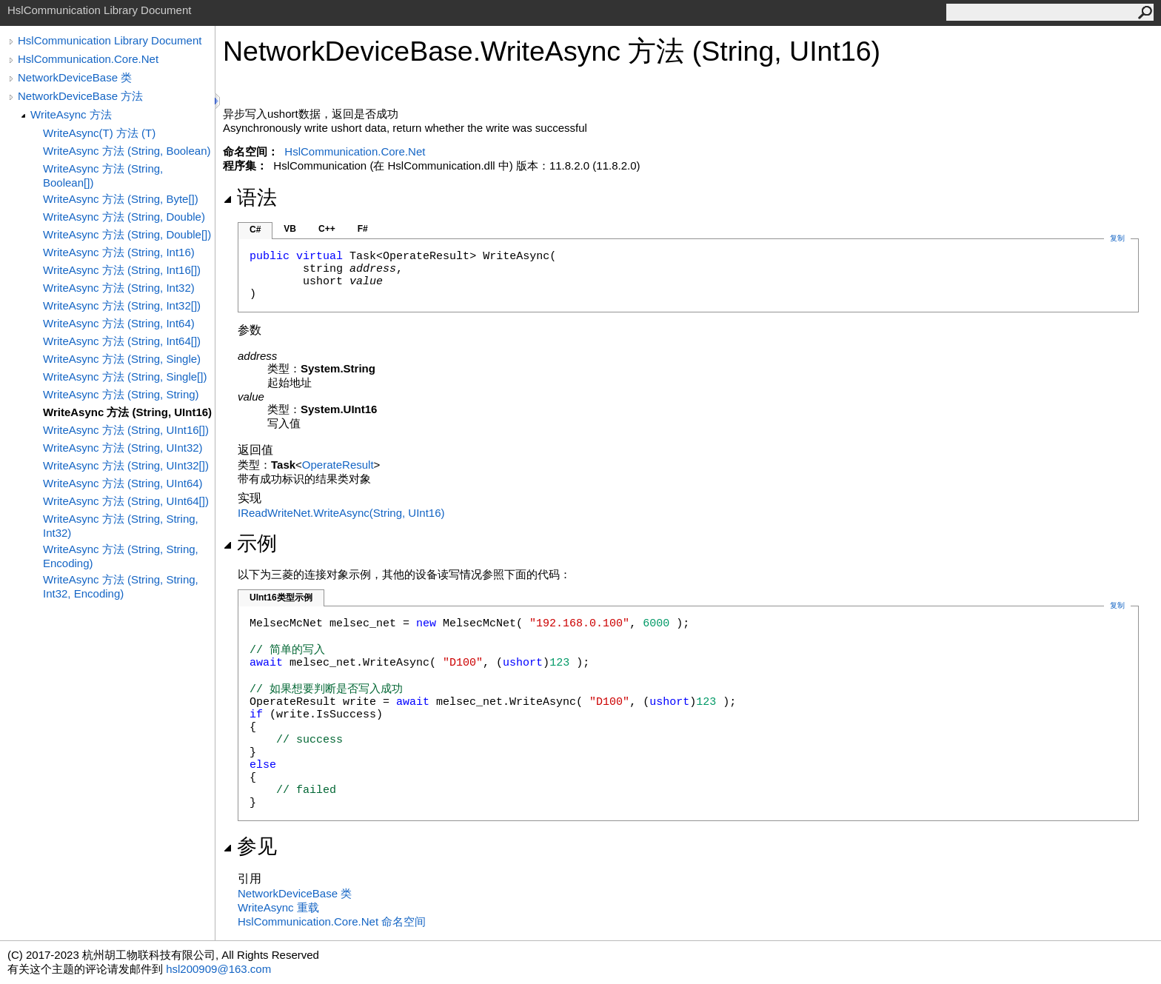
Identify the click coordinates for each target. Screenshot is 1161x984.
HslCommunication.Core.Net (88, 59)
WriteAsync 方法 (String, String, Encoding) (120, 556)
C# (255, 229)
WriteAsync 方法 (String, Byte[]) (120, 199)
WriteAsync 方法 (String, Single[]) (125, 376)
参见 (250, 846)
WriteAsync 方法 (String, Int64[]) (122, 341)
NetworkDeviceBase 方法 (80, 96)
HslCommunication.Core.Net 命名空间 (332, 921)
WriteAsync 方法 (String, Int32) (119, 287)
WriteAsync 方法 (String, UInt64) (123, 483)
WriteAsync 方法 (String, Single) (122, 358)
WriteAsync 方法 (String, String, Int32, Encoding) (120, 586)
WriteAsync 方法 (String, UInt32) (123, 447)
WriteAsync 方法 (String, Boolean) (126, 150)
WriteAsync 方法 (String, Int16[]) (122, 270)
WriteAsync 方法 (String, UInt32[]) (126, 465)
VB (290, 229)
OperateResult (338, 464)
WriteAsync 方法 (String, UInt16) (127, 412)
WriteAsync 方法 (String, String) (121, 394)
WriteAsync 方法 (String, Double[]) (127, 234)
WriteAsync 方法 (71, 114)
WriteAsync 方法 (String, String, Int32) (120, 525)
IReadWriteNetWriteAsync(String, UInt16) (341, 512)
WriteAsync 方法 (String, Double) (124, 216)
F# (363, 229)
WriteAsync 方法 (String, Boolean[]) (103, 175)
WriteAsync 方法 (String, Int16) (119, 252)
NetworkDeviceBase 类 (75, 77)
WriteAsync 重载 (278, 907)
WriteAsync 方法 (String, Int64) (119, 323)
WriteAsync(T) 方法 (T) (99, 133)
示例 (250, 543)
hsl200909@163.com (218, 969)
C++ (326, 229)
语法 (250, 198)
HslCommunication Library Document (109, 40)
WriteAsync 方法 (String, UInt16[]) (126, 430)
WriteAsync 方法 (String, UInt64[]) (126, 501)
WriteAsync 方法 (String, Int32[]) (122, 305)
